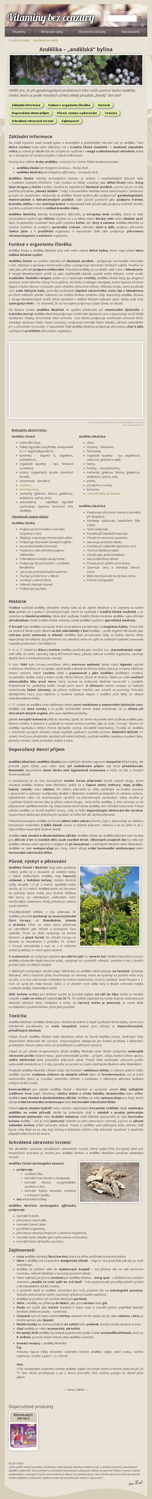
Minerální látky (52, 32)
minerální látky (96, 493)
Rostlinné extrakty (92, 32)
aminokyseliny (29, 489)
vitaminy (25, 485)
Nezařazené (131, 32)
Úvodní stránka (19, 40)
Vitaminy (18, 32)
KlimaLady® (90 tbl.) (23, 1417)
